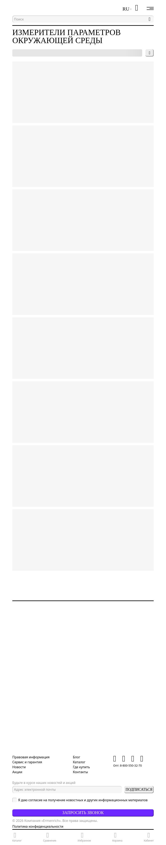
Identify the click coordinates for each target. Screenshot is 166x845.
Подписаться (139, 789)
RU (125, 9)
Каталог (79, 762)
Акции (17, 772)
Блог (76, 757)
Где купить (81, 767)
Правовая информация (31, 757)
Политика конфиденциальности (37, 826)
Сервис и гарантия (27, 762)
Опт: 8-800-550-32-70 (127, 765)
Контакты (80, 772)
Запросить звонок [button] (83, 812)
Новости (19, 767)
